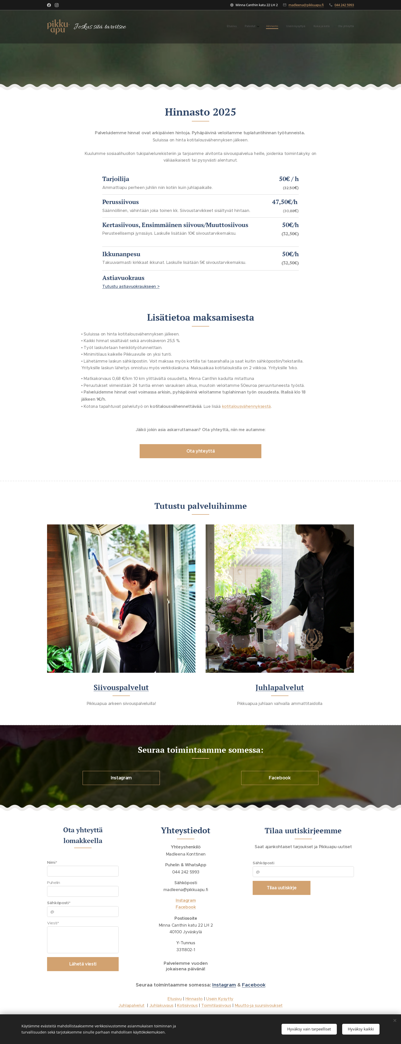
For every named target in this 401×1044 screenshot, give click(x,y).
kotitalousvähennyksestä (246, 406)
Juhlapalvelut (279, 687)
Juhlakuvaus (161, 1005)
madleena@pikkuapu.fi (306, 5)
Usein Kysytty (219, 998)
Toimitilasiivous (216, 1005)
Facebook (253, 985)
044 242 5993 (344, 5)
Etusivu (175, 998)
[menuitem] (312, 26)
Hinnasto (194, 998)
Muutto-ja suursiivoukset (259, 1005)
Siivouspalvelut (121, 687)
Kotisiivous (187, 1005)
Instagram (224, 985)
